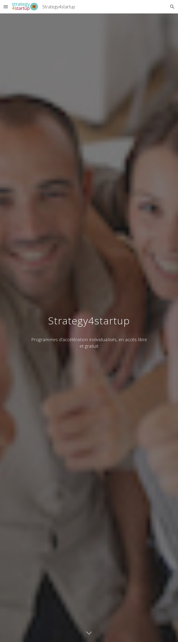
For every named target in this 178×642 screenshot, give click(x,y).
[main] (89, 318)
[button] (5, 6)
